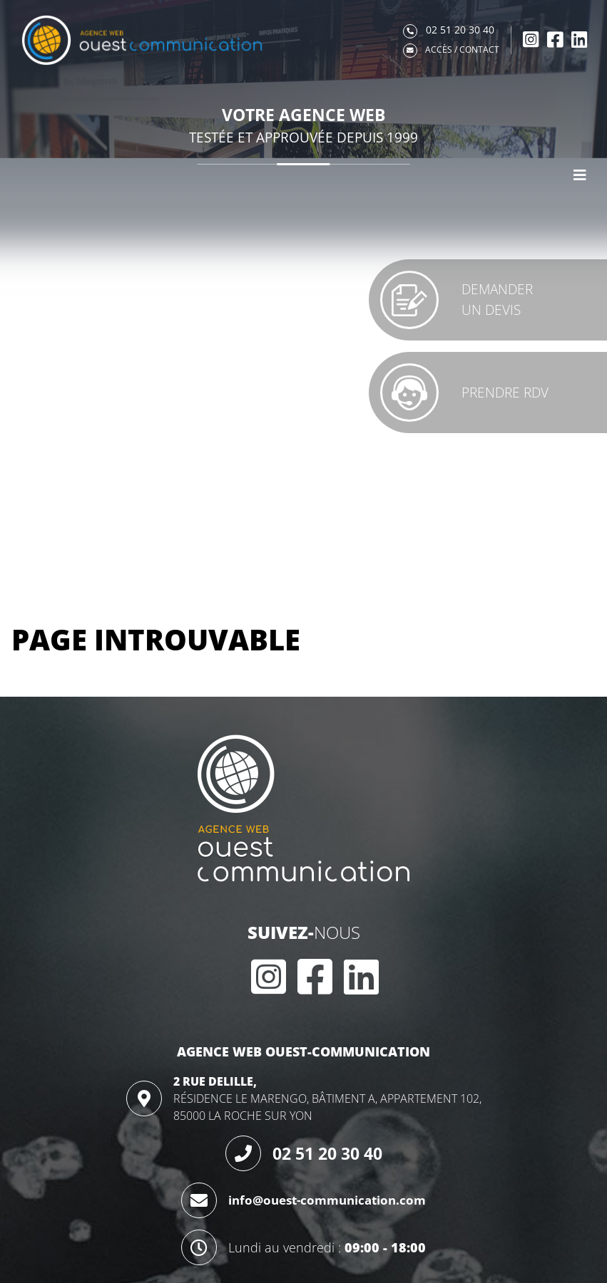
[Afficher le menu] (580, 175)
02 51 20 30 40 (327, 1153)
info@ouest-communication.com (327, 1200)
